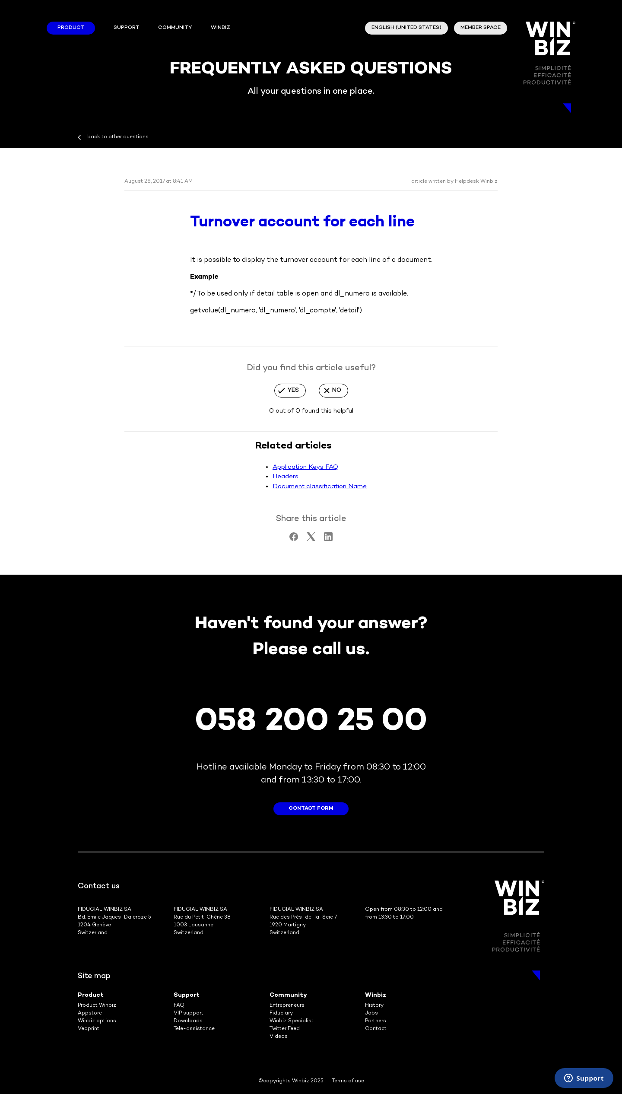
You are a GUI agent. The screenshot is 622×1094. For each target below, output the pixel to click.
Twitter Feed (285, 1029)
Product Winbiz (97, 1005)
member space (480, 28)
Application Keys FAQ (305, 467)
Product (70, 28)
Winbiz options (97, 1021)
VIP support (188, 1013)
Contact (376, 1029)
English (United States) (406, 28)
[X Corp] (311, 539)
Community (175, 28)
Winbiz (375, 995)
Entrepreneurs (287, 1005)
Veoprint (88, 1029)
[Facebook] (293, 539)
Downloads (188, 1021)
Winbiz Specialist (292, 1021)
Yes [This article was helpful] (293, 390)
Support (127, 28)
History (374, 1005)
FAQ (179, 1005)
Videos (279, 1037)
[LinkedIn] (328, 539)
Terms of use (348, 1081)
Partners (375, 1021)
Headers (285, 476)
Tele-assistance (194, 1029)
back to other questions (118, 137)
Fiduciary (281, 1013)
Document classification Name (320, 486)
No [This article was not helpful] (336, 390)
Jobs (371, 1013)
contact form (311, 808)
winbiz (220, 28)
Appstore (90, 1013)
